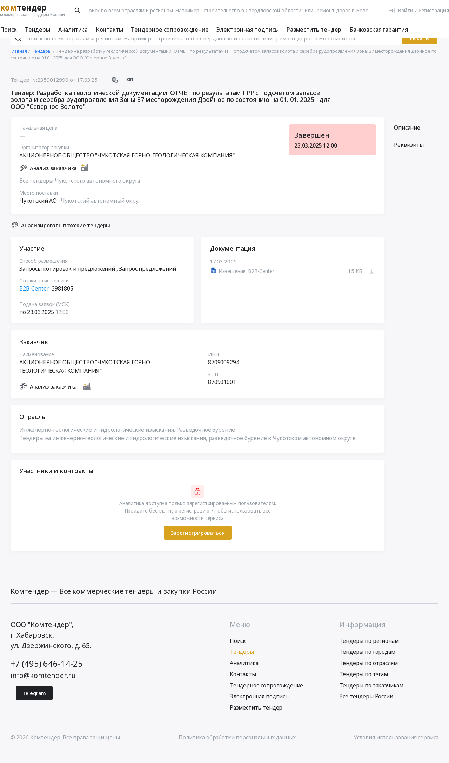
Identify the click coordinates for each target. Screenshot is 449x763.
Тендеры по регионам (368, 653)
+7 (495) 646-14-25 (47, 676)
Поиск (8, 29)
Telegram (34, 705)
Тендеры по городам (367, 664)
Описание (407, 140)
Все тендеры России (366, 709)
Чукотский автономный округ (101, 213)
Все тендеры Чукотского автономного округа (79, 193)
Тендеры (37, 29)
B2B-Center (34, 301)
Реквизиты (409, 157)
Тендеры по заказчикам (371, 698)
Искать (419, 50)
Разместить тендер (313, 29)
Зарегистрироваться (197, 544)
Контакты (109, 29)
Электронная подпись (247, 29)
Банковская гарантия (378, 29)
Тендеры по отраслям (368, 675)
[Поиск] (77, 10)
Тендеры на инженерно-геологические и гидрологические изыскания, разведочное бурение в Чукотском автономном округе (187, 450)
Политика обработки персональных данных (237, 750)
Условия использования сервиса (396, 750)
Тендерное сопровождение (169, 29)
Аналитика (73, 29)
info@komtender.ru (43, 688)
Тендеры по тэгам (363, 687)
